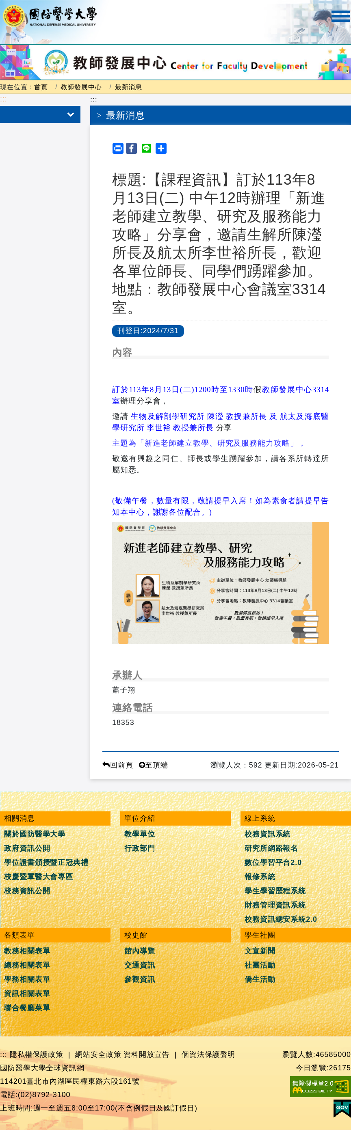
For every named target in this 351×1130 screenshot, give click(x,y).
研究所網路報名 (271, 848)
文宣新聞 (260, 951)
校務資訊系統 (267, 834)
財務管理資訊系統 (275, 905)
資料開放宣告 (146, 1054)
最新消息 (129, 87)
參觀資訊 (139, 979)
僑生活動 (260, 979)
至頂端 (154, 765)
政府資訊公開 (27, 848)
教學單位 (139, 834)
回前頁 (117, 765)
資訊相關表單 (27, 994)
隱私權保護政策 (36, 1054)
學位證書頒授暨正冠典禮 (46, 862)
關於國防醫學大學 (34, 834)
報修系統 (260, 877)
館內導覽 (139, 951)
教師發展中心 (81, 87)
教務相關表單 (27, 951)
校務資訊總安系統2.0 (281, 919)
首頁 (41, 87)
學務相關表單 (27, 979)
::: (3, 99)
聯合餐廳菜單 (27, 1008)
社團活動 (260, 965)
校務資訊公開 (27, 891)
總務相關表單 (27, 965)
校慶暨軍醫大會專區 (38, 877)
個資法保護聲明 (208, 1054)
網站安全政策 (98, 1054)
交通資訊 (139, 965)
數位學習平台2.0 (273, 862)
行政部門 (139, 848)
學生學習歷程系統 (275, 891)
